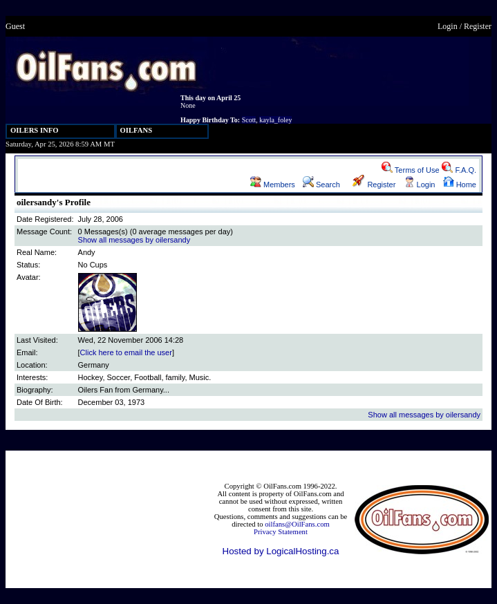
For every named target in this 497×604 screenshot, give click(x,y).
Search (321, 184)
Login (448, 26)
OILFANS (136, 130)
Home (459, 184)
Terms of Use (411, 170)
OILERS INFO (34, 130)
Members (272, 184)
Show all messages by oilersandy (134, 240)
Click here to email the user (126, 352)
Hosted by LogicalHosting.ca (281, 551)
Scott (249, 120)
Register (477, 26)
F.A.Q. (459, 170)
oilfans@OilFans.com (297, 524)
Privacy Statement (281, 532)
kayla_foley (275, 120)
